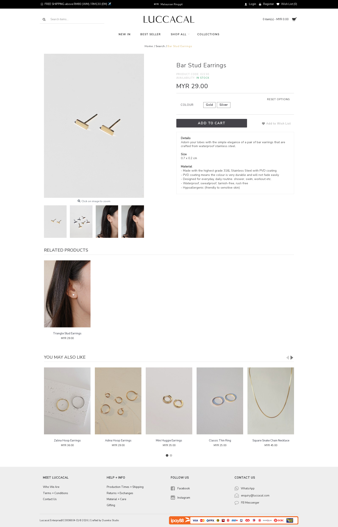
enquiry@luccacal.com (255, 496)
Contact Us (50, 499)
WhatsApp (248, 488)
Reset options (278, 99)
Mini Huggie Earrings (169, 440)
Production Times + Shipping (125, 487)
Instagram (180, 498)
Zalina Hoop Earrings (67, 440)
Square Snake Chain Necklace (270, 440)
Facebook (180, 489)
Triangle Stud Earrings (67, 333)
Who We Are (51, 487)
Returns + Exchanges (120, 493)
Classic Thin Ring (220, 440)
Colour (187, 105)
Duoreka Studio (110, 520)
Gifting (111, 505)
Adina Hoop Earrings (118, 440)
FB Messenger (250, 503)
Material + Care (116, 499)
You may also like (65, 357)
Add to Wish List (278, 124)
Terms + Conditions (55, 493)
